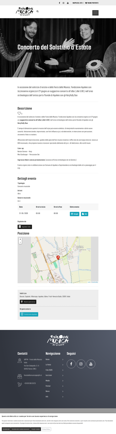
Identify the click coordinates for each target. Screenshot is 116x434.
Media (54, 380)
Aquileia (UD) (25, 226)
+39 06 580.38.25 (30, 383)
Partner (54, 386)
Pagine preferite (93, 3)
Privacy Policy (46, 429)
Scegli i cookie (36, 429)
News (54, 391)
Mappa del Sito (77, 3)
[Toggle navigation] (95, 13)
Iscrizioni (54, 375)
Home (54, 359)
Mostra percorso (28, 301)
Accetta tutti (6, 429)
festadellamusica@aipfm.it (33, 375)
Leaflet (89, 282)
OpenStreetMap (95, 282)
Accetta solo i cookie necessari (20, 429)
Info (54, 396)
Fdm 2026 (54, 370)
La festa (54, 364)
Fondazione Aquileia (29, 314)
